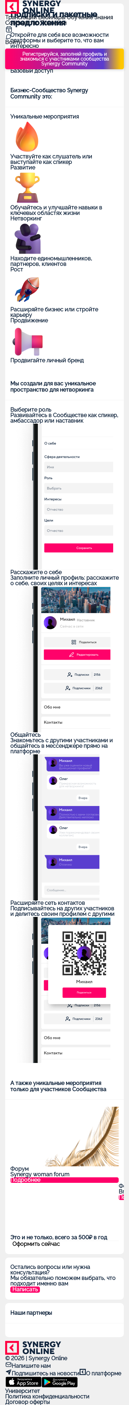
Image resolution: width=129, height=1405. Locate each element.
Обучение (80, 17)
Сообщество (23, 23)
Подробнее (25, 1180)
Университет (22, 1391)
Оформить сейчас (36, 1244)
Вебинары (52, 17)
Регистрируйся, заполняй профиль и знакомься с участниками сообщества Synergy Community (64, 58)
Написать (25, 1290)
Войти (13, 42)
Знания (103, 17)
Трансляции (21, 17)
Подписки (54, 23)
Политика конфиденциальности (47, 1396)
